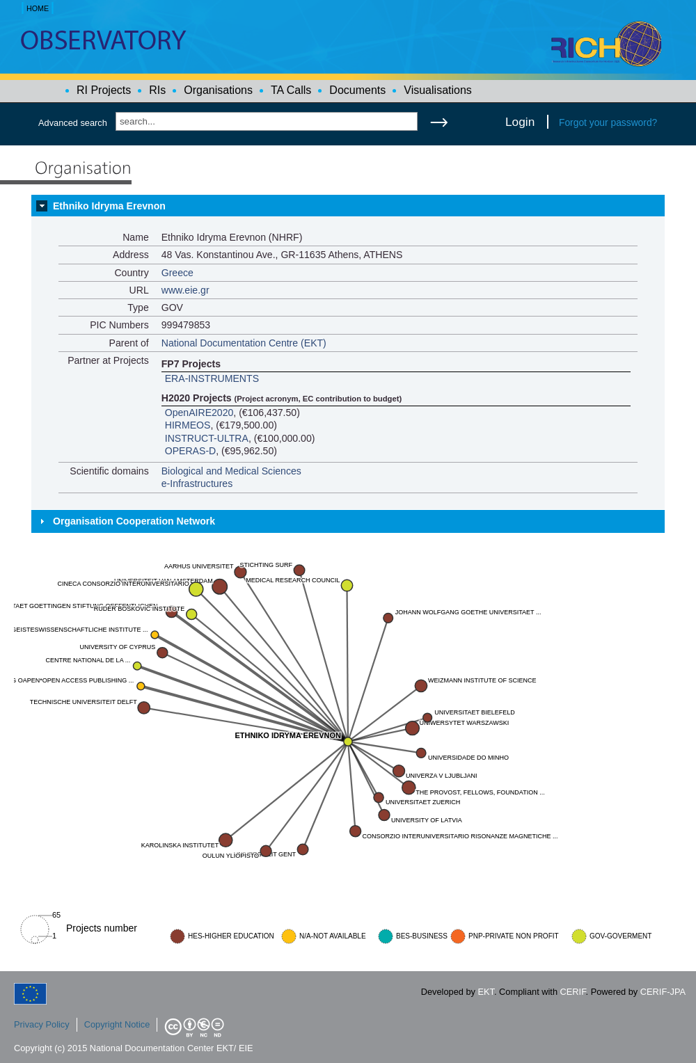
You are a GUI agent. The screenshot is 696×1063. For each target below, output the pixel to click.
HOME (37, 8)
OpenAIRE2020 (199, 412)
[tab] (348, 206)
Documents (357, 90)
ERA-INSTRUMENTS (212, 378)
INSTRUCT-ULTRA (206, 438)
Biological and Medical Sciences (231, 471)
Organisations (218, 90)
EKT (486, 991)
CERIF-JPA (663, 991)
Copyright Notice (117, 1024)
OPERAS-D (190, 450)
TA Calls (291, 90)
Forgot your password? (608, 122)
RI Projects (104, 90)
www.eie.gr (185, 290)
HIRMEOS (188, 425)
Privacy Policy (42, 1024)
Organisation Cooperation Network (134, 521)
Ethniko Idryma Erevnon (109, 205)
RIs (157, 90)
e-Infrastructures (197, 483)
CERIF (573, 991)
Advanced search (72, 123)
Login (520, 122)
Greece (177, 272)
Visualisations (438, 90)
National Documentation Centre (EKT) (243, 343)
